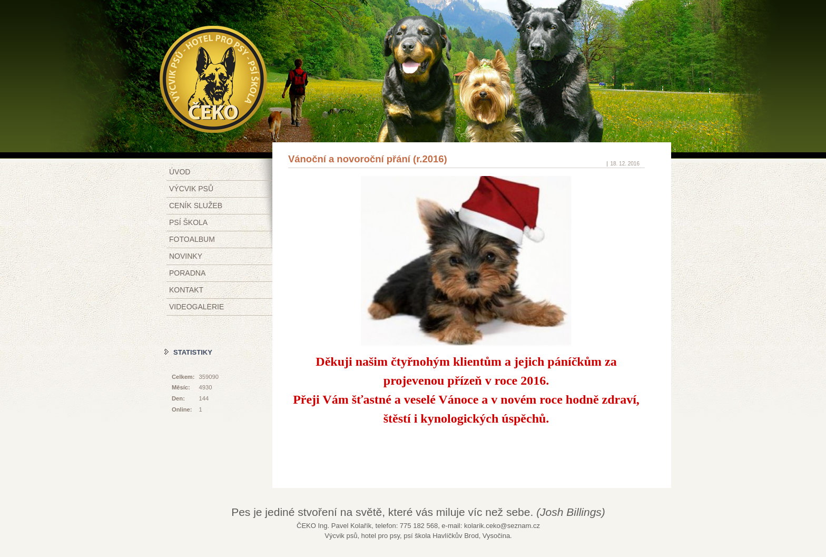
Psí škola (188, 222)
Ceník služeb (195, 205)
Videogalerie (196, 306)
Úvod (179, 172)
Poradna (187, 273)
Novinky (185, 256)
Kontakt (186, 290)
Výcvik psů (191, 188)
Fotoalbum (192, 239)
